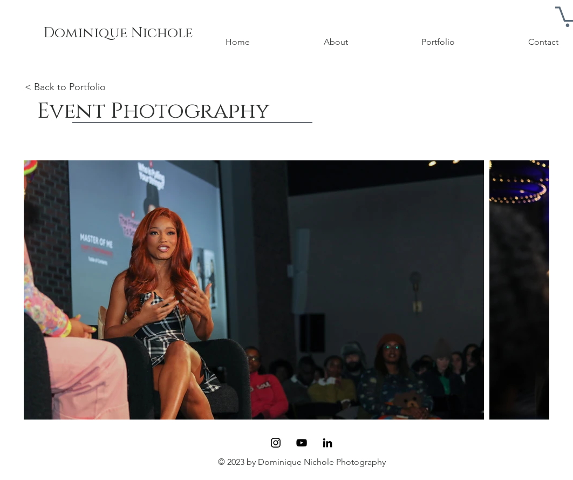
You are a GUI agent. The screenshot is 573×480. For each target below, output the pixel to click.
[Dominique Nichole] (118, 33)
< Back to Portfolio (65, 87)
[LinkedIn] (327, 442)
